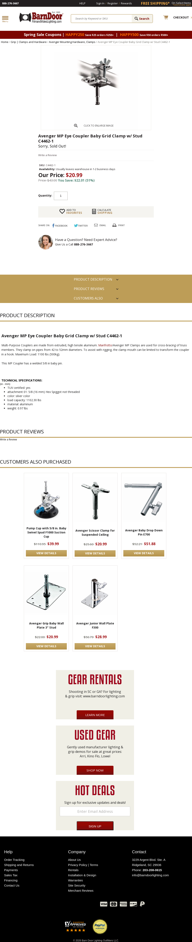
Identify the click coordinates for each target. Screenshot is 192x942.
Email (102, 225)
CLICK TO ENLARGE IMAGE (98, 125)
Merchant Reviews (80, 890)
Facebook (56, 905)
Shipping (104, 211)
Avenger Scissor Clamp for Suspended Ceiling (95, 533)
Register (113, 3)
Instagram (87, 905)
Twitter (66, 905)
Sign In (100, 3)
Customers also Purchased (88, 299)
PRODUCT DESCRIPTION (93, 279)
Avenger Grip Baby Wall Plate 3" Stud (46, 625)
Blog (76, 905)
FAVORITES (74, 211)
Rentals (73, 870)
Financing (10, 880)
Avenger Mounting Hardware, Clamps (72, 42)
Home (4, 42)
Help (82, 3)
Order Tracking (14, 859)
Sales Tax (10, 875)
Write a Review (47, 155)
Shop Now (95, 770)
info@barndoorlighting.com (150, 875)
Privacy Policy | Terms (83, 865)
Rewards (126, 3)
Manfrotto (105, 345)
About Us (74, 859)
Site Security (76, 885)
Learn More (95, 715)
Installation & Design (82, 875)
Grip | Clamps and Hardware (29, 42)
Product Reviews (89, 289)
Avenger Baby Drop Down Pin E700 (144, 532)
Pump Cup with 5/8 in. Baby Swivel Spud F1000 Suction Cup (46, 532)
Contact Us (11, 885)
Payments (11, 870)
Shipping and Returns (19, 865)
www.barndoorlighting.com (104, 696)
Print (121, 225)
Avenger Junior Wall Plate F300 (95, 625)
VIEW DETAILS (46, 553)
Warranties (75, 880)
